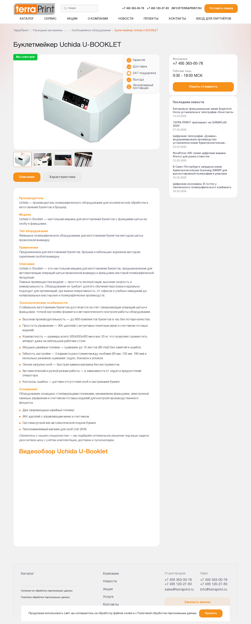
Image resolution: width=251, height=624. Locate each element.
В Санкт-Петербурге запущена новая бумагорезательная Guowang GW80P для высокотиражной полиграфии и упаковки (200, 170)
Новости (125, 19)
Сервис (50, 19)
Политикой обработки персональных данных (166, 613)
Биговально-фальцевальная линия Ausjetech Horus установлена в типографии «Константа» (203, 111)
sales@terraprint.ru (179, 589)
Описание (27, 177)
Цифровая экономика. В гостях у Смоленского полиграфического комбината (202, 186)
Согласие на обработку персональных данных (47, 591)
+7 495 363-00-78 (133, 8)
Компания (111, 573)
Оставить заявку (221, 8)
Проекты (151, 19)
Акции (72, 19)
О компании (98, 19)
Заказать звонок (197, 602)
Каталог (27, 19)
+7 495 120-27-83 (158, 8)
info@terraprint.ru (213, 589)
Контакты (177, 19)
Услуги (108, 597)
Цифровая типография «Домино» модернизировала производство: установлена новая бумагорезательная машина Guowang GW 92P (199, 140)
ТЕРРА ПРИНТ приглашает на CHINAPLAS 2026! (200, 124)
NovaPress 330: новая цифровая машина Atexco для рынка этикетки (199, 155)
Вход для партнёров (213, 19)
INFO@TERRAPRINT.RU (187, 8)
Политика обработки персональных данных (45, 597)
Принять (211, 613)
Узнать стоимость (203, 87)
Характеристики (62, 177)
